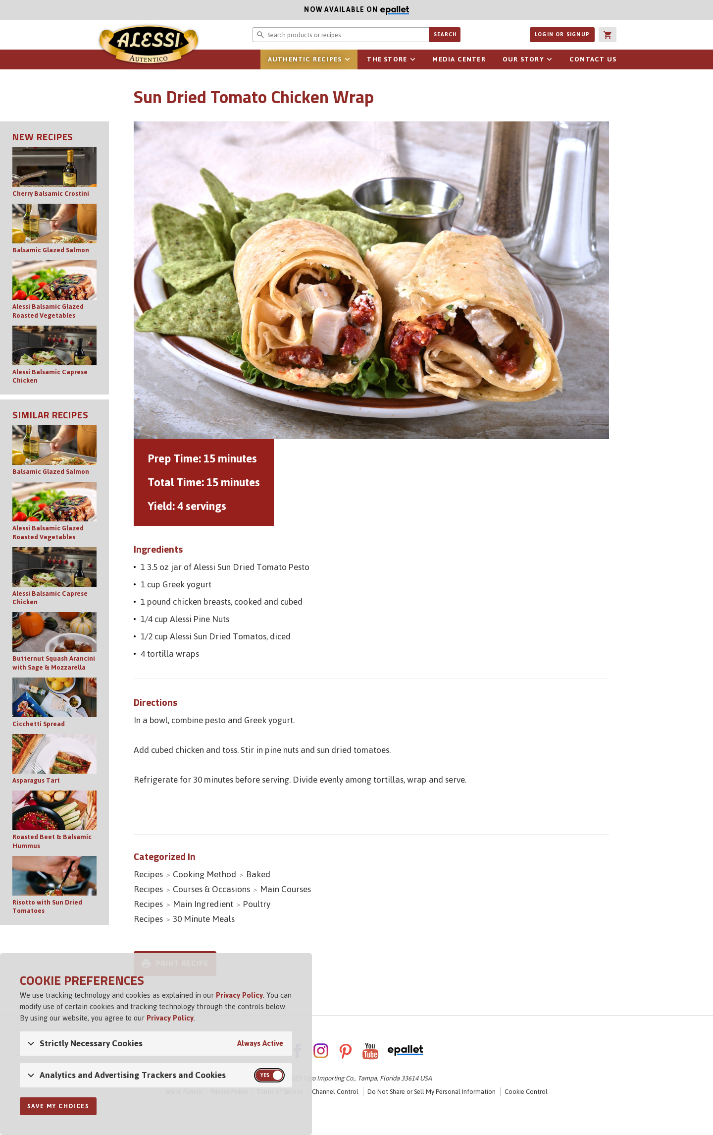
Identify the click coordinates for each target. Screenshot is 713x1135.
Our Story (523, 59)
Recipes (148, 874)
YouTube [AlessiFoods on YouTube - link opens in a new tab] (370, 1051)
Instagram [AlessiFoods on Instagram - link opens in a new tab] (321, 1051)
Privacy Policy (239, 995)
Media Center (458, 59)
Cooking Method (204, 874)
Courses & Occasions (211, 889)
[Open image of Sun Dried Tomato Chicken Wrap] (371, 280)
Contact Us (592, 59)
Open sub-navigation (347, 59)
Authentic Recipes (305, 59)
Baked (258, 874)
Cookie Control (526, 1091)
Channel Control (335, 1091)
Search (445, 34)
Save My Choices (58, 1106)
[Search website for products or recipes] (341, 34)
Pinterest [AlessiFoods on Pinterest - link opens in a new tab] (346, 1051)
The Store (387, 59)
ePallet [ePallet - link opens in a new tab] (405, 1051)
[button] (607, 34)
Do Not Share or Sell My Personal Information (431, 1091)
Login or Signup (562, 34)
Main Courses (285, 889)
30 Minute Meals (204, 918)
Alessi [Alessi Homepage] (149, 45)
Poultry (256, 904)
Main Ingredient (203, 904)
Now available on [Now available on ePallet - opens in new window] (204, 9)
